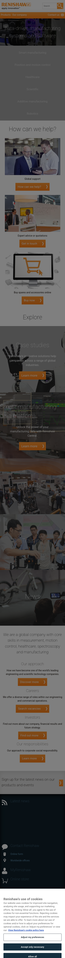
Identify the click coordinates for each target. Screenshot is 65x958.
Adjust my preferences (32, 940)
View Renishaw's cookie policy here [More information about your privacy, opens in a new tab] (26, 933)
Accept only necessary (32, 950)
